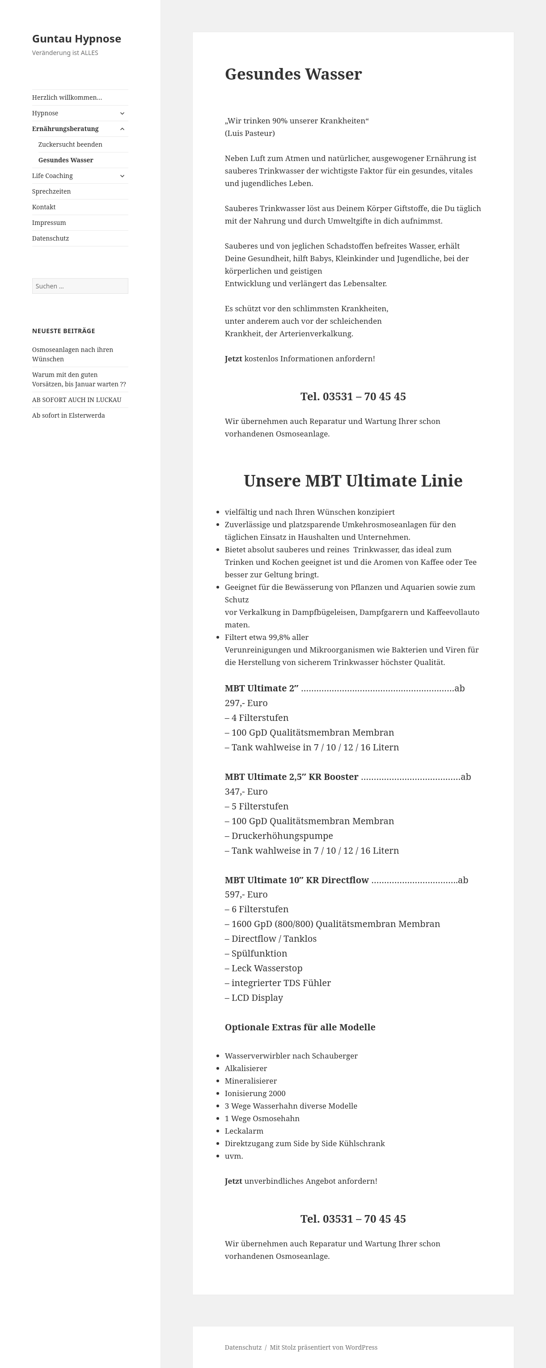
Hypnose (45, 113)
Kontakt (44, 207)
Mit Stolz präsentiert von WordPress (324, 1347)
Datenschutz (50, 238)
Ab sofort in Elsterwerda (68, 415)
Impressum (49, 222)
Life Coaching (52, 175)
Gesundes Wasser (65, 160)
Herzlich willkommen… (67, 97)
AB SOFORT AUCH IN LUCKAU (77, 399)
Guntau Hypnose (76, 38)
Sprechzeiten (51, 191)
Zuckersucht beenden (70, 144)
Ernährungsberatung (65, 128)
